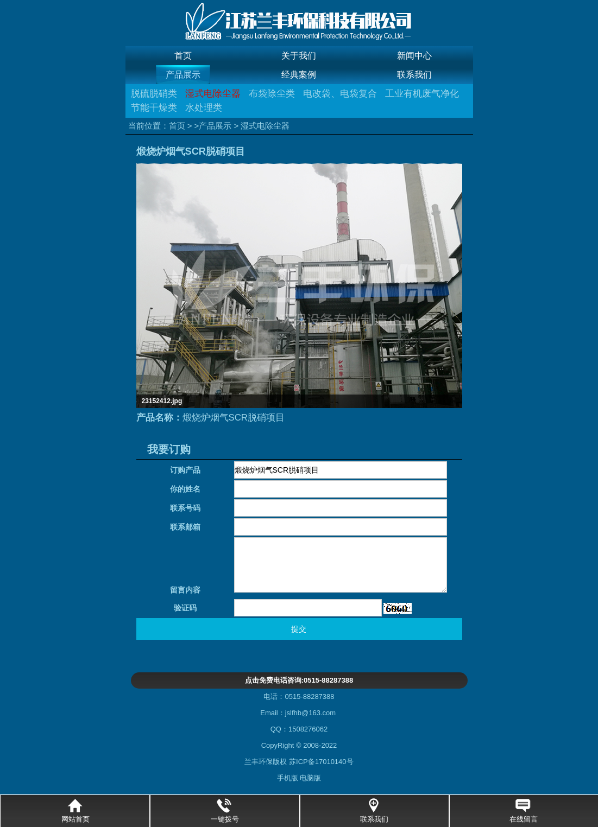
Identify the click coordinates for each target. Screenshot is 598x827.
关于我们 (298, 55)
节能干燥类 (154, 108)
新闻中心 (414, 55)
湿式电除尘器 (213, 93)
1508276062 (308, 729)
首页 (183, 55)
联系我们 (414, 74)
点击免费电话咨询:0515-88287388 (299, 680)
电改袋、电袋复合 (340, 93)
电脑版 (310, 778)
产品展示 (183, 74)
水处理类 (203, 108)
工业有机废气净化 (422, 93)
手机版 (288, 778)
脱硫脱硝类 (154, 93)
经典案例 (298, 74)
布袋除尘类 (272, 93)
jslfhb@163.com (310, 713)
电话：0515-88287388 (298, 696)
